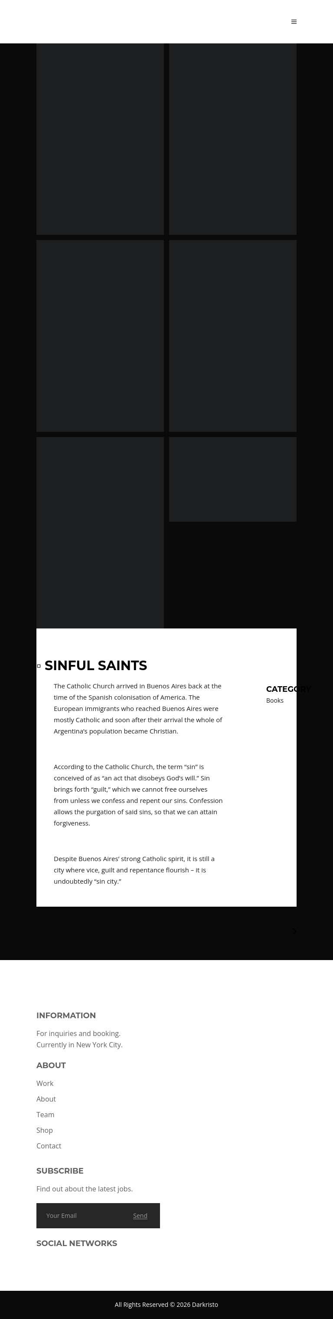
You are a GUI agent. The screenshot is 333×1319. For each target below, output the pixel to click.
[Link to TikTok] (62, 1267)
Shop (44, 1130)
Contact (48, 1146)
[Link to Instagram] (47, 1267)
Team (45, 1114)
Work (44, 1083)
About (46, 1099)
